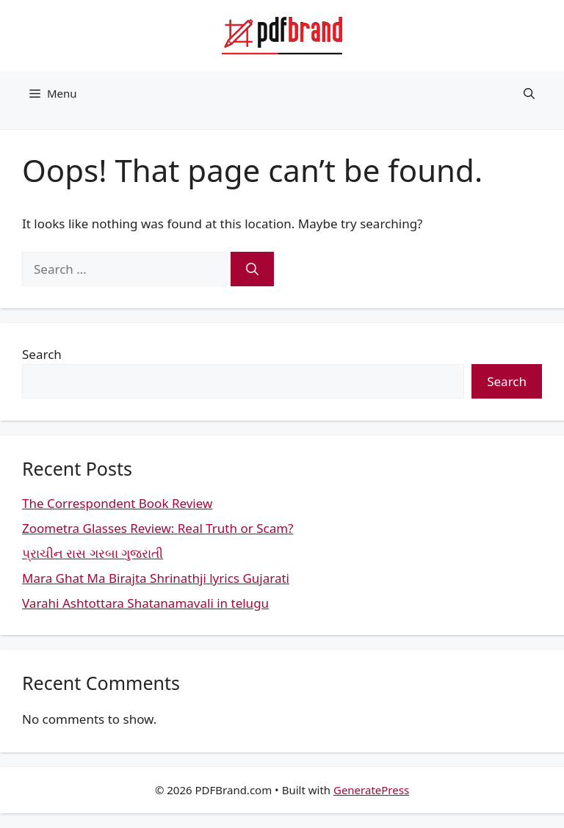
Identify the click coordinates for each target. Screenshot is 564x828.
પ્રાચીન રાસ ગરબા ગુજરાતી (92, 553)
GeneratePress (371, 789)
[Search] (252, 269)
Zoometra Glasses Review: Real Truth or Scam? (157, 528)
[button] (529, 93)
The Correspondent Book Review (117, 503)
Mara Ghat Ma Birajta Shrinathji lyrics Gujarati (155, 578)
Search (42, 354)
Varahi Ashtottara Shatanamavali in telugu (145, 603)
